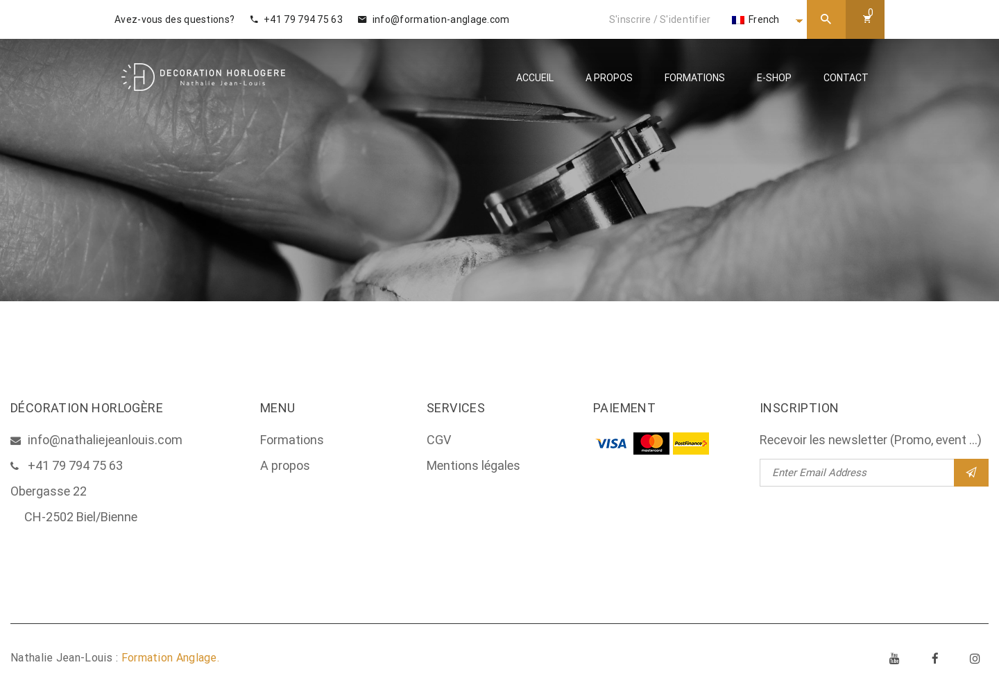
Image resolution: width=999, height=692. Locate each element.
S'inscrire (630, 19)
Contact (846, 77)
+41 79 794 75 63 (296, 19)
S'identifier (685, 19)
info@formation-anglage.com (433, 19)
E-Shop (774, 77)
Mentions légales (473, 465)
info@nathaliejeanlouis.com (105, 439)
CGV (439, 439)
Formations (695, 77)
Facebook (935, 658)
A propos (609, 77)
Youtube (895, 658)
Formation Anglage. (170, 657)
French (756, 19)
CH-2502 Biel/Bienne (80, 516)
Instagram (975, 658)
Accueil (535, 77)
